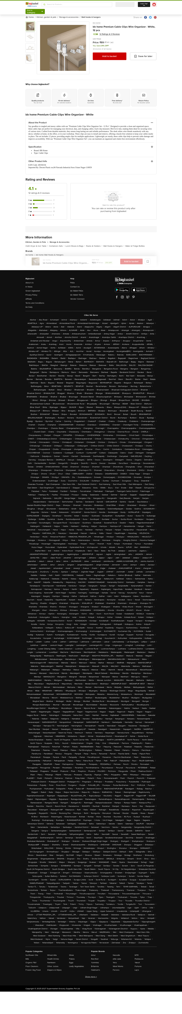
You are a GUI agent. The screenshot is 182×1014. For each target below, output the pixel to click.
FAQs (72, 282)
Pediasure (139, 959)
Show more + (91, 977)
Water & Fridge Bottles (135, 246)
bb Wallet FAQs (76, 291)
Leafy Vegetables (76, 966)
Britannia (95, 966)
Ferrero (116, 970)
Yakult (137, 962)
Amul (93, 955)
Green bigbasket (32, 291)
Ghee (71, 955)
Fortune (138, 966)
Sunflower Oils (31, 955)
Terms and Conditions (34, 303)
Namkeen (51, 962)
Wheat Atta (52, 955)
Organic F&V (30, 962)
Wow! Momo (118, 966)
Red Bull (94, 959)
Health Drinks (53, 959)
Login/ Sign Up (144, 4)
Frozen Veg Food (33, 970)
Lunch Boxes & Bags (75, 246)
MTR (137, 955)
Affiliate (28, 299)
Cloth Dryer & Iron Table (36, 246)
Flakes (72, 959)
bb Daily (29, 307)
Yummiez (95, 962)
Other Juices (52, 966)
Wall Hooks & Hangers (113, 246)
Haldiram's (95, 970)
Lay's (137, 970)
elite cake (117, 959)
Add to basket (109, 56)
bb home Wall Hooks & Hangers (49, 255)
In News (29, 287)
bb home (96, 23)
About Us (29, 282)
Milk (27, 959)
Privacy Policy (31, 295)
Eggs (71, 962)
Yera (115, 962)
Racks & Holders (94, 246)
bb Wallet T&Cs (76, 295)
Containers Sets (56, 246)
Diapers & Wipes (54, 970)
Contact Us (75, 287)
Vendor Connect (77, 299)
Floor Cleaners (31, 966)
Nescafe (116, 955)
